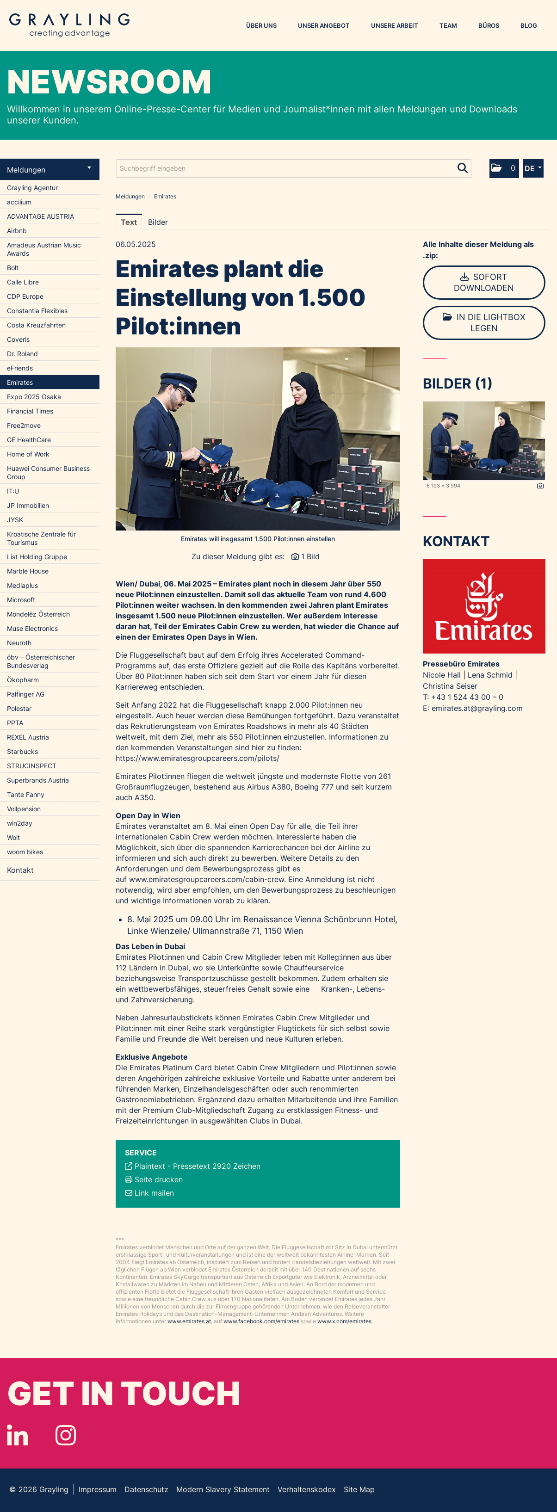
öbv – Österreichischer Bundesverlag (41, 661)
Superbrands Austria (38, 780)
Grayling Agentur (32, 187)
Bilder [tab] (158, 222)
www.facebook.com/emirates (261, 1321)
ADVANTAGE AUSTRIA (40, 216)
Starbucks (22, 751)
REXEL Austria (28, 737)
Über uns (261, 25)
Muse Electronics (32, 628)
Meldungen (49, 169)
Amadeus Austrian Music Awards (44, 249)
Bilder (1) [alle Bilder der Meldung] (458, 383)
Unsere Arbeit (394, 25)
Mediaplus (22, 585)
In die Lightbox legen (484, 322)
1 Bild (310, 556)
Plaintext (150, 1166)
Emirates (20, 382)
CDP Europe (25, 296)
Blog (528, 25)
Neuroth (19, 643)
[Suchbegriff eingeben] (294, 168)
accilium (19, 202)
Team (448, 25)
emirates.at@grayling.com (477, 708)
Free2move (24, 425)
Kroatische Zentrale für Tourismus (41, 538)
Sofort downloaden (484, 282)
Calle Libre (23, 282)
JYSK (15, 520)
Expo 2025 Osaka (34, 397)
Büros (488, 25)
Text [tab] (129, 222)
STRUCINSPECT (31, 766)
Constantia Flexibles (37, 311)
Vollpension (24, 809)
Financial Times (30, 411)
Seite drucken (159, 1179)
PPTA (15, 723)
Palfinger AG (25, 694)
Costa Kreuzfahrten (36, 325)
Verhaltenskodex (307, 1489)
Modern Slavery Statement (223, 1489)
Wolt (13, 837)
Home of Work (28, 454)
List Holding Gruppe (37, 557)
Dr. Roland (22, 354)
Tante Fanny (25, 794)
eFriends (20, 368)
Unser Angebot (324, 25)
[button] (504, 168)
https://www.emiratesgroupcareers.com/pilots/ (197, 758)
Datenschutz (146, 1489)
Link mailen (154, 1192)
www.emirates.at (189, 1321)
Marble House (28, 571)
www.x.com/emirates (344, 1321)
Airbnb (17, 231)
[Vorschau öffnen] (258, 439)
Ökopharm (23, 680)
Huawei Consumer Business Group (48, 472)
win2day (19, 823)
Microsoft (21, 600)
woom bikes (25, 852)
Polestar (19, 708)
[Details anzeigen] (540, 486)
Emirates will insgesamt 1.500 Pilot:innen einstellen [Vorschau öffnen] (258, 539)
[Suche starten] (463, 166)
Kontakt (20, 870)
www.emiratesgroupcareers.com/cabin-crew (206, 879)
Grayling (69, 25)
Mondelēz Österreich (38, 614)
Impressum (98, 1489)
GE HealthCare (29, 440)
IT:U (13, 491)
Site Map (359, 1489)
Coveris (18, 339)
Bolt (13, 268)
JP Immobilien (28, 505)
